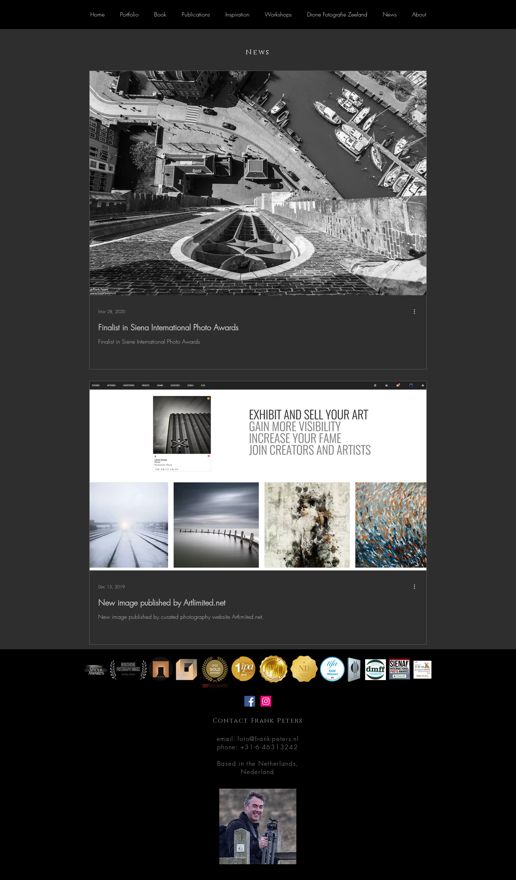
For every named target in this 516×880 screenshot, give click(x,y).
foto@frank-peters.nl (268, 739)
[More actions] (416, 311)
